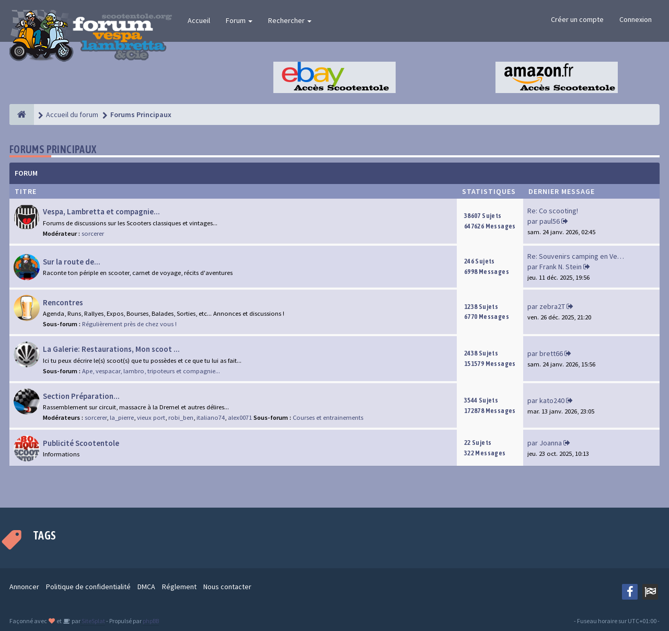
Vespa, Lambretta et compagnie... (101, 211)
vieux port (151, 417)
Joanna (550, 443)
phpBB (151, 621)
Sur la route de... (71, 262)
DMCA (146, 586)
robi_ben (180, 417)
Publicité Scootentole (81, 443)
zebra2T (552, 306)
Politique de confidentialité (88, 586)
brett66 (551, 353)
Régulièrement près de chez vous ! (129, 324)
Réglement (179, 586)
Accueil (199, 20)
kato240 (551, 400)
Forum (239, 20)
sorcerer (93, 233)
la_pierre (122, 417)
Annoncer (24, 586)
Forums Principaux (53, 149)
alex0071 (240, 417)
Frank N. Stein (560, 266)
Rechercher (290, 20)
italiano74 (211, 417)
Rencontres (63, 302)
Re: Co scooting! (552, 210)
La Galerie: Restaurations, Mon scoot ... (111, 349)
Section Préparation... (81, 396)
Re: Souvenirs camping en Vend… (579, 256)
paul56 (549, 221)
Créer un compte (577, 19)
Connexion (635, 19)
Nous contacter (227, 586)
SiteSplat (92, 621)
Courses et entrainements (328, 417)
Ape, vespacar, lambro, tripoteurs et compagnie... (151, 371)
